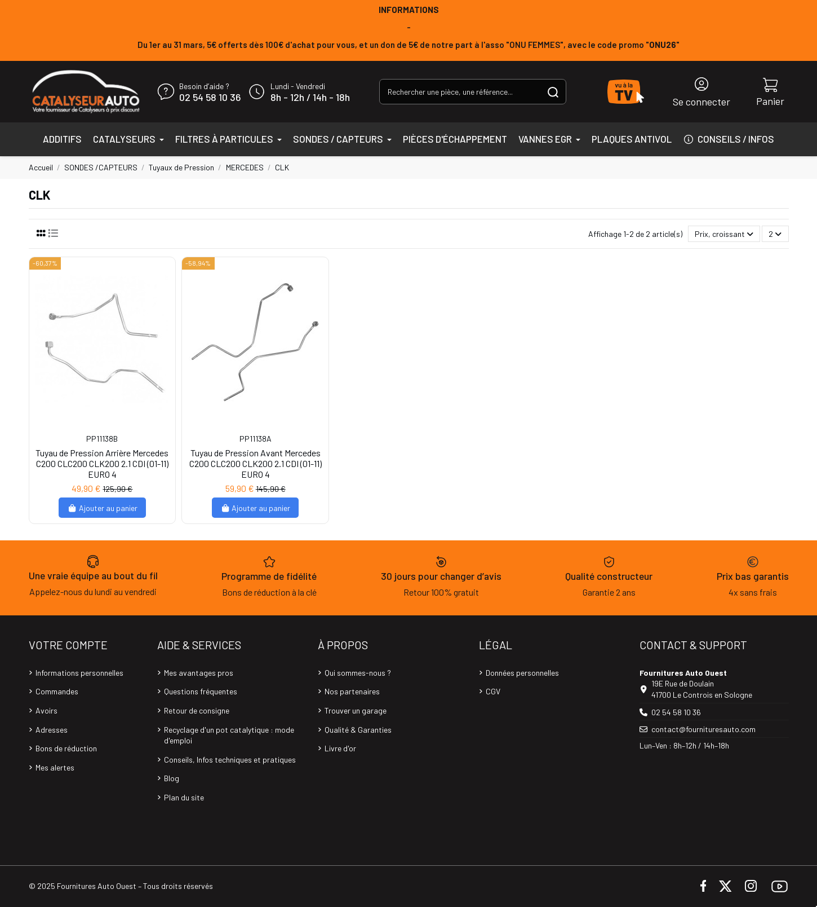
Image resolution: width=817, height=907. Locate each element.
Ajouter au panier (102, 508)
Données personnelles (522, 672)
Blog (171, 778)
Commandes (56, 691)
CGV (493, 691)
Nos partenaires (352, 691)
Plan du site (184, 797)
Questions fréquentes (200, 691)
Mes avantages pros (198, 672)
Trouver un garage (356, 710)
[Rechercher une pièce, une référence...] (553, 91)
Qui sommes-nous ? (358, 672)
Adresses (51, 729)
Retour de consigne (196, 710)
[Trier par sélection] (724, 234)
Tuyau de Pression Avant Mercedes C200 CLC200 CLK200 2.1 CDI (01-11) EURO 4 (255, 463)
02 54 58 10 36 (210, 97)
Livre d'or (340, 748)
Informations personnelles (79, 672)
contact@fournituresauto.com (703, 729)
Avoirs (46, 710)
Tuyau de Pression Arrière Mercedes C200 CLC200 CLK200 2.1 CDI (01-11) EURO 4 (101, 463)
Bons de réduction (66, 748)
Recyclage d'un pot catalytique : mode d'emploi (229, 735)
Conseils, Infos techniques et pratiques (230, 759)
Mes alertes (54, 767)
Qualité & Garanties (358, 729)
